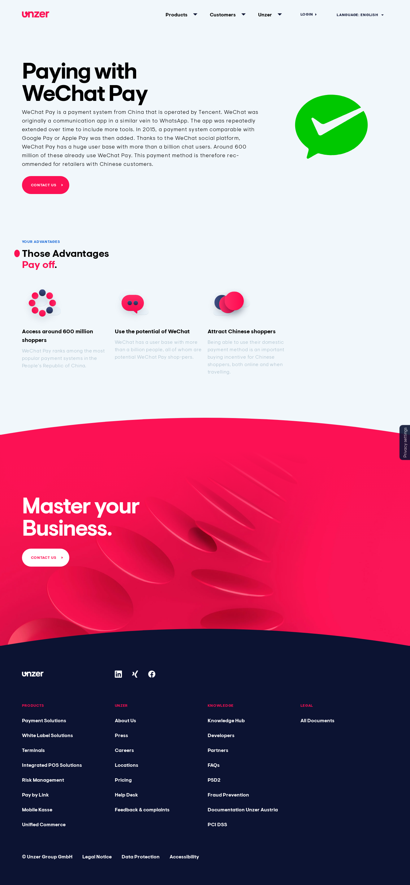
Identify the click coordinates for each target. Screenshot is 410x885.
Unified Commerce (44, 824)
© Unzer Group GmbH (47, 856)
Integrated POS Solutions (52, 765)
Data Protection (141, 856)
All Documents (317, 720)
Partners (218, 750)
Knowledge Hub (226, 720)
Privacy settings (405, 443)
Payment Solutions (44, 720)
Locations (126, 765)
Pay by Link (35, 794)
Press (121, 735)
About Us (125, 720)
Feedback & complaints (142, 809)
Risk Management (43, 780)
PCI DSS (217, 824)
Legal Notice (97, 856)
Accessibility (184, 856)
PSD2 (214, 780)
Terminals (33, 750)
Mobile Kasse (37, 809)
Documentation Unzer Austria (243, 809)
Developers (221, 735)
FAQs (214, 765)
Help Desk (126, 794)
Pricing (123, 780)
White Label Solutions (47, 735)
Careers (124, 750)
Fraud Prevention (228, 794)
